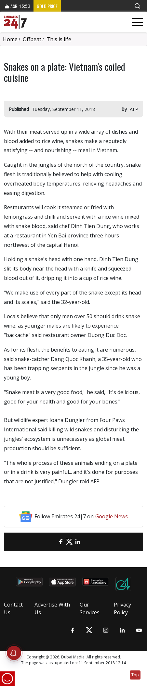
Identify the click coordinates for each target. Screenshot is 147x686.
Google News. (112, 516)
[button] (137, 6)
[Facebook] (61, 542)
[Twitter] (69, 542)
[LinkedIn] (78, 542)
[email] (52, 542)
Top (135, 675)
